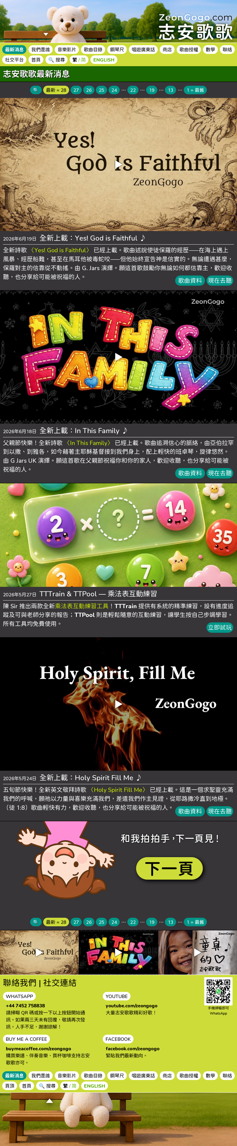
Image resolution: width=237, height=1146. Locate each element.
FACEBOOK (118, 1039)
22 (133, 90)
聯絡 (227, 49)
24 (114, 90)
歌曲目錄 (93, 49)
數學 (210, 49)
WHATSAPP (19, 996)
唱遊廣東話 (143, 49)
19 (152, 90)
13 (170, 90)
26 (89, 90)
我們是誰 (40, 49)
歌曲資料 (190, 280)
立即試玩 (220, 627)
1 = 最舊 (195, 90)
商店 (167, 49)
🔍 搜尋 (56, 59)
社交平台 (14, 59)
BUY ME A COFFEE (26, 1039)
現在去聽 (220, 280)
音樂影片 (66, 49)
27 (76, 90)
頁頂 (10, 1086)
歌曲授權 (188, 49)
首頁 (36, 59)
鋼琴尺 (117, 49)
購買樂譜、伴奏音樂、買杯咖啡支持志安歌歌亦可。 (48, 1055)
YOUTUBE (116, 996)
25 (101, 90)
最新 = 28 (56, 90)
